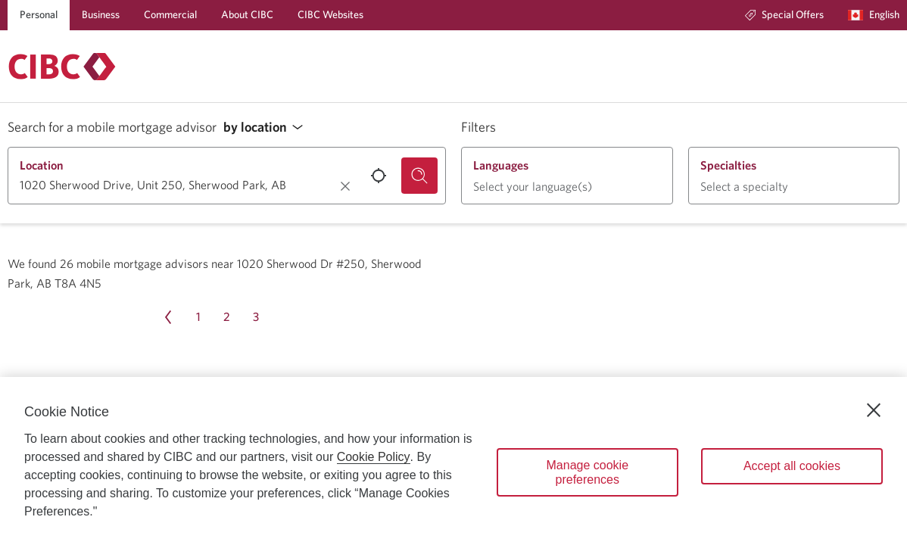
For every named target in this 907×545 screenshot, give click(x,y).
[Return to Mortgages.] (62, 66)
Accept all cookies (791, 465)
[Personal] (39, 15)
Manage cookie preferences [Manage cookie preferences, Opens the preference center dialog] (588, 472)
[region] (453, 461)
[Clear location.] (345, 186)
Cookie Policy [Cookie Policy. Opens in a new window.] (373, 456)
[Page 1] (198, 317)
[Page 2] (227, 317)
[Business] (101, 15)
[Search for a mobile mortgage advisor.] (419, 175)
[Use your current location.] (378, 175)
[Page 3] (256, 317)
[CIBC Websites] (330, 15)
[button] (267, 127)
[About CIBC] (247, 15)
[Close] (874, 410)
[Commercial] (170, 15)
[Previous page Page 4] (168, 317)
